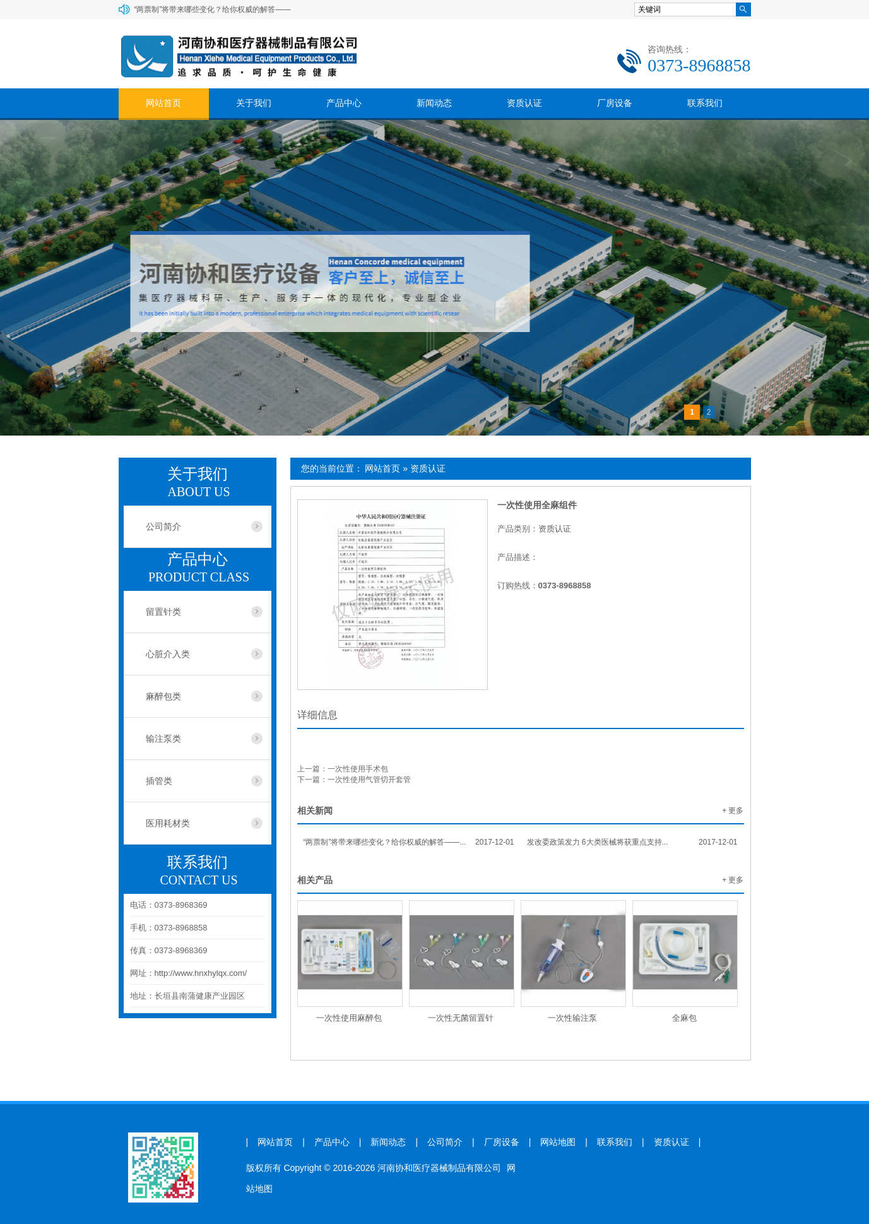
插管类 (159, 781)
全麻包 (684, 1018)
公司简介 (163, 526)
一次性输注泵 (572, 1018)
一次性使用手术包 (358, 768)
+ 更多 (732, 810)
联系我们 (705, 103)
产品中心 (344, 103)
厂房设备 (614, 103)
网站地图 (558, 1142)
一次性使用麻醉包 (349, 1018)
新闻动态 (434, 103)
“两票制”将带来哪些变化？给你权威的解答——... (409, 842)
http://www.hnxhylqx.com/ (201, 973)
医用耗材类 (168, 823)
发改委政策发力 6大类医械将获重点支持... (632, 842)
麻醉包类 (163, 696)
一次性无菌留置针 (461, 1018)
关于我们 (253, 103)
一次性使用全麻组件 (537, 505)
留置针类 (163, 612)
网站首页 (163, 103)
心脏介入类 (168, 654)
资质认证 (524, 103)
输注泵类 (163, 739)
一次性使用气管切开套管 (369, 779)
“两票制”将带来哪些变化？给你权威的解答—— (212, 9)
